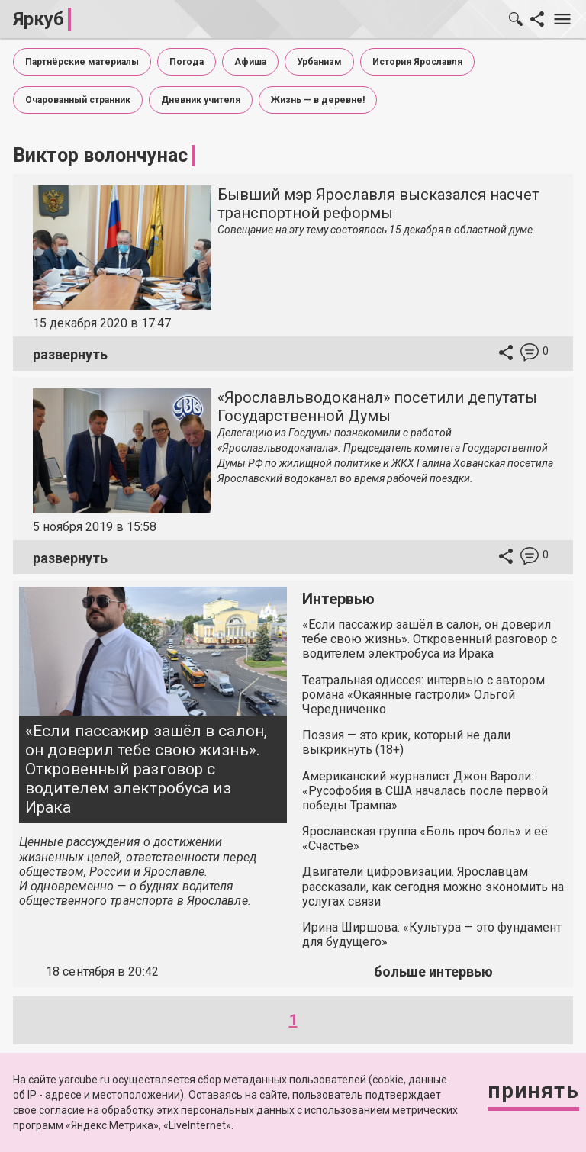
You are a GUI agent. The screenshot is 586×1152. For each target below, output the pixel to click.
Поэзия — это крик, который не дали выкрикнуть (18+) (406, 742)
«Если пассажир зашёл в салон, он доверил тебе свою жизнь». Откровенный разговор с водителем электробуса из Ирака (146, 769)
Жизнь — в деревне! (318, 100)
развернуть (70, 354)
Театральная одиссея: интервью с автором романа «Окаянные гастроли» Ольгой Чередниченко (423, 694)
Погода (186, 61)
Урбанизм (319, 61)
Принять (533, 1090)
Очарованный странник (77, 100)
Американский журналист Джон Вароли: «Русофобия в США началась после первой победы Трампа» (425, 791)
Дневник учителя (200, 100)
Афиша (250, 61)
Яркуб (38, 19)
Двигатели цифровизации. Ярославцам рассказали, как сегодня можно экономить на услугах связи (433, 886)
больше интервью (433, 972)
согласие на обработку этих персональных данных (167, 1110)
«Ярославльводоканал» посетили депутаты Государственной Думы (377, 406)
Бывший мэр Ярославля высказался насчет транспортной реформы (378, 203)
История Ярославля (417, 61)
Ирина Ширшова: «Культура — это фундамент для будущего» (432, 934)
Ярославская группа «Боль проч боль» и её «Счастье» (425, 838)
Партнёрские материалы (82, 61)
